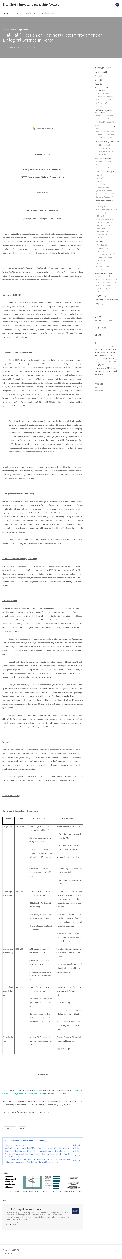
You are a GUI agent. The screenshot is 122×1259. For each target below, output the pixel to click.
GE (116, 355)
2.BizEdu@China (103, 148)
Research (100, 184)
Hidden (99, 106)
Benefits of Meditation (105, 122)
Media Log (30, 13)
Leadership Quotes (104, 187)
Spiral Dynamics (106, 349)
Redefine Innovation (13, 1145)
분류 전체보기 (103, 68)
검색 (112, 5)
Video (99, 84)
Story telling (101, 295)
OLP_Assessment (103, 100)
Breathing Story (102, 165)
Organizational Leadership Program (105, 89)
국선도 (105, 359)
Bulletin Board (48, 13)
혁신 (114, 359)
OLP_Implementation (104, 97)
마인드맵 (97, 346)
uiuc (114, 368)
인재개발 (110, 355)
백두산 (97, 355)
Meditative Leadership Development (103, 111)
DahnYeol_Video (102, 168)
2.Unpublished (27, 1140)
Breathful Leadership (104, 116)
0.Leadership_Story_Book (106, 279)
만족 (114, 349)
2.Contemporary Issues (106, 257)
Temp (99, 303)
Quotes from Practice (105, 194)
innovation (98, 371)
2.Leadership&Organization (107, 209)
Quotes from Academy (105, 191)
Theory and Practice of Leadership (104, 202)
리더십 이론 (104, 352)
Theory (99, 175)
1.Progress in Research (105, 254)
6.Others (100, 237)
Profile (98, 76)
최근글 (97, 327)
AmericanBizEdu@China (107, 141)
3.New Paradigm (103, 228)
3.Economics (101, 213)
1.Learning (101, 206)
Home (5, 13)
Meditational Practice (105, 119)
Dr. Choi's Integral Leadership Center (31, 4)
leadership (107, 371)
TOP (117, 1251)
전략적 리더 (105, 346)
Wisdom (103, 355)
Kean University (100, 368)
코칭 (110, 359)
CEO (100, 359)
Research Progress (104, 266)
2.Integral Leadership (104, 225)
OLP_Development (104, 93)
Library (99, 270)
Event (98, 80)
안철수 (104, 365)
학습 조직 (114, 346)
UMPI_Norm (101, 103)
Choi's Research (12, 1140)
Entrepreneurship (101, 362)
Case (99, 181)
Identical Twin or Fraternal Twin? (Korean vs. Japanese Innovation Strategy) (36, 1148)
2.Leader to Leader (105, 285)
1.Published (101, 245)
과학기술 (113, 352)
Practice (100, 178)
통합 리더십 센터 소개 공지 (103, 320)
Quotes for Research (104, 197)
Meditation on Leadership (106, 131)
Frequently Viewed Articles (106, 299)
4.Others (100, 216)
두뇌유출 (97, 365)
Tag (17, 13)
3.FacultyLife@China (104, 151)
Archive (99, 263)
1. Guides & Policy (104, 145)
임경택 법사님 (99, 374)
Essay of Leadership (104, 172)
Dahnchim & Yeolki (104, 158)
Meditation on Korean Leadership (103, 274)
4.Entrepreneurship (104, 231)
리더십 (109, 368)
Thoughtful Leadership (105, 135)
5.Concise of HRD (103, 234)
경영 (96, 359)
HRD (114, 362)
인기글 (104, 327)
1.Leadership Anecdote (106, 282)
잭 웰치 (97, 352)
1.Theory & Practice (104, 222)
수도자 (114, 371)
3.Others (100, 251)
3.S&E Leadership (104, 289)
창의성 (97, 349)
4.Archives (101, 154)
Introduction (101, 72)
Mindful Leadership (104, 138)
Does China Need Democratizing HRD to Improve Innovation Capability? (34, 1151)
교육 (110, 362)
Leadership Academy (104, 219)
